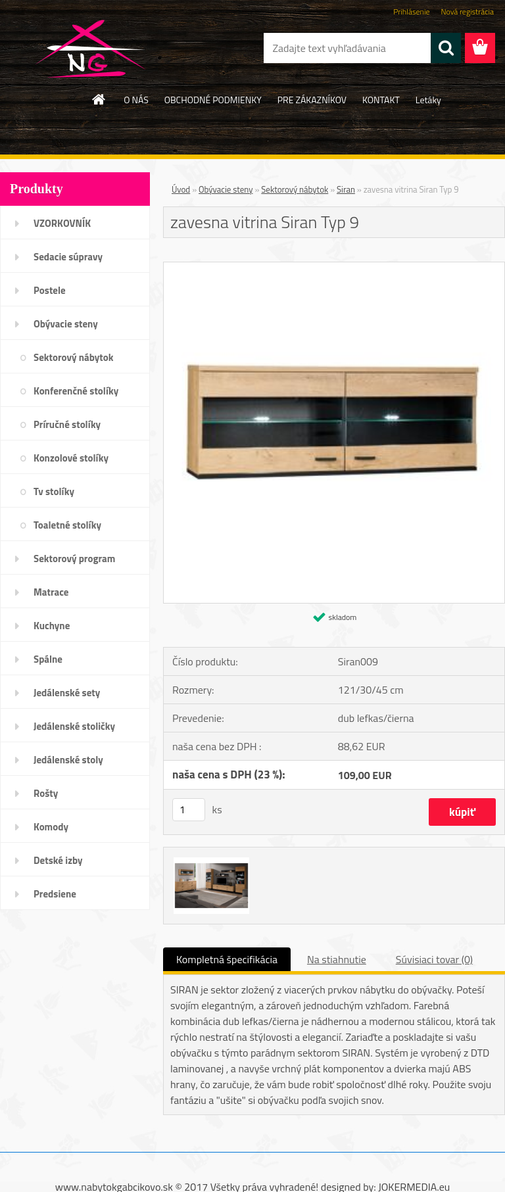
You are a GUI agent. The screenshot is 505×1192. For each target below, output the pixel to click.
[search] (446, 48)
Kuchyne (52, 625)
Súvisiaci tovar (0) (434, 959)
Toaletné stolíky (67, 525)
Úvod (181, 189)
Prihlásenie (411, 11)
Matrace (51, 592)
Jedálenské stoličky (74, 726)
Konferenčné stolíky (76, 390)
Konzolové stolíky (71, 457)
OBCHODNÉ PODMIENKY (213, 100)
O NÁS (136, 100)
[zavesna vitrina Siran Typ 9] (334, 267)
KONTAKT (381, 100)
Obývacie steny (66, 323)
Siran (346, 189)
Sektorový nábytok (73, 357)
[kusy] (188, 809)
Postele (50, 290)
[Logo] (90, 49)
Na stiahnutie (336, 959)
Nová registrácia (467, 11)
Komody (51, 826)
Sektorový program (74, 558)
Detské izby (58, 860)
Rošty (46, 793)
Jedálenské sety (67, 692)
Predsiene (55, 893)
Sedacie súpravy (68, 256)
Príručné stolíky (67, 424)
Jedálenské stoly (68, 759)
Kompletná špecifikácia (226, 959)
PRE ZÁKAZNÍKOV (312, 100)
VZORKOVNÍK (62, 223)
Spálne (48, 659)
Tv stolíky (54, 491)
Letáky (428, 100)
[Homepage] (99, 99)
